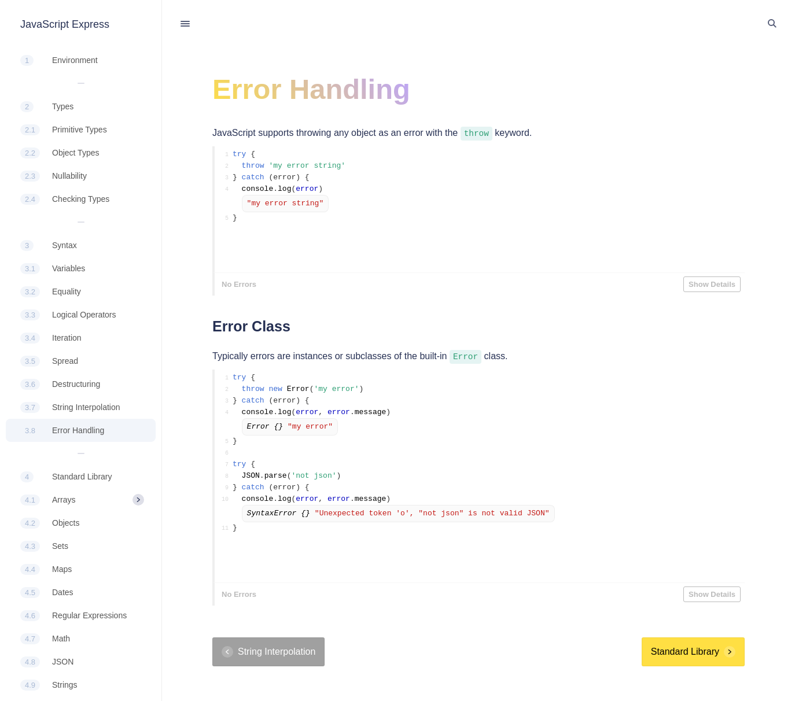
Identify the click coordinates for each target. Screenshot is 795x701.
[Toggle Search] (771, 23)
